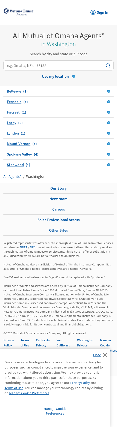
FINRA (23, 247)
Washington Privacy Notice (85, 345)
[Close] (101, 354)
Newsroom (59, 198)
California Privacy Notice (43, 345)
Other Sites (58, 230)
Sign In (99, 11)
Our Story (58, 188)
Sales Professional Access (59, 219)
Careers (58, 209)
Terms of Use (13, 388)
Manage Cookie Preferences (108, 345)
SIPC (33, 247)
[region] (55, 388)
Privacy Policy (80, 383)
